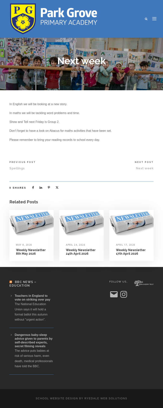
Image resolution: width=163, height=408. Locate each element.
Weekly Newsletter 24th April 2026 (81, 251)
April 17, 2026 (125, 244)
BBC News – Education (23, 283)
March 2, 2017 (81, 71)
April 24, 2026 (75, 244)
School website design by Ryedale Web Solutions (81, 398)
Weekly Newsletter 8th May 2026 (31, 251)
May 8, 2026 (24, 244)
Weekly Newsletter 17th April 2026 (131, 251)
